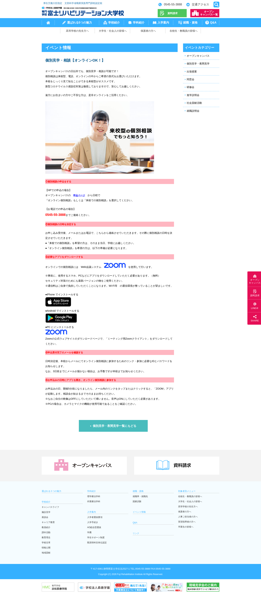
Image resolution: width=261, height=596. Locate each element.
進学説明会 (193, 95)
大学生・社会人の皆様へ (113, 30)
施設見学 (46, 512)
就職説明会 (193, 110)
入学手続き (92, 522)
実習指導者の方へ (187, 521)
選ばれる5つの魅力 (79, 22)
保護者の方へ (148, 30)
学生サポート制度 (96, 537)
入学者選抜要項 (94, 517)
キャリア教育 (48, 522)
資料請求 (172, 13)
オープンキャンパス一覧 (209, 13)
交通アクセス (200, 4)
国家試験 (137, 501)
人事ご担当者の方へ (188, 516)
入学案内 (163, 22)
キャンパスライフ (50, 507)
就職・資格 (190, 22)
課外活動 (46, 532)
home (48, 22)
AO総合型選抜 (94, 527)
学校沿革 (46, 542)
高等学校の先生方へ (77, 30)
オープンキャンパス (198, 55)
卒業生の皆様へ (185, 527)
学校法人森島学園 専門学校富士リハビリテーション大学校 (83, 11)
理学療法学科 (93, 496)
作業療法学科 (93, 501)
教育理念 (46, 537)
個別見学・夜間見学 (198, 63)
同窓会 (190, 79)
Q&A (213, 22)
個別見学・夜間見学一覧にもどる (114, 425)
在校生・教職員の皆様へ (184, 30)
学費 (89, 532)
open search (216, 4)
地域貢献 (46, 552)
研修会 (190, 87)
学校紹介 (114, 22)
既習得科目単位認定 (97, 542)
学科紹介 (138, 22)
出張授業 (192, 71)
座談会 (45, 517)
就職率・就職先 (140, 496)
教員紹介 (46, 527)
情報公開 (46, 547)
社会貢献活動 (194, 102)
